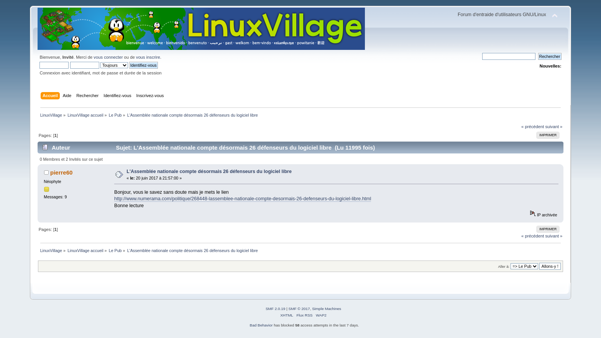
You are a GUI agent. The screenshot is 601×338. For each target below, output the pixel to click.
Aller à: (504, 266)
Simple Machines (326, 309)
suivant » (553, 126)
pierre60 (61, 172)
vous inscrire (148, 57)
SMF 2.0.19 (276, 309)
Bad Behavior (261, 325)
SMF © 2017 (299, 309)
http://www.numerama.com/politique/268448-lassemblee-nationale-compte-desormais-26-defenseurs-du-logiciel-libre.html (242, 198)
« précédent (532, 126)
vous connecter (108, 57)
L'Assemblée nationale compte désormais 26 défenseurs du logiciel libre (209, 171)
